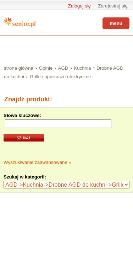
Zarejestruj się (113, 6)
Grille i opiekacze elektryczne (60, 76)
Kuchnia (82, 68)
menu (116, 23)
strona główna (18, 68)
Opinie (46, 68)
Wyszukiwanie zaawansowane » (37, 162)
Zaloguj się (79, 6)
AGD (63, 68)
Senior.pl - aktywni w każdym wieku (19, 22)
